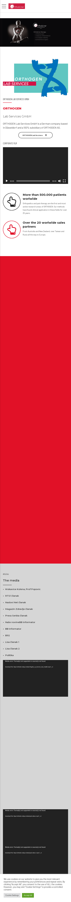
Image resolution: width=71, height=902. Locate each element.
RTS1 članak (12, 595)
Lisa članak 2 (12, 648)
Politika (9, 655)
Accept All (28, 895)
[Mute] (59, 180)
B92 (7, 635)
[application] (35, 165)
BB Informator (27, 622)
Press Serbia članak (16, 615)
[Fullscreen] (64, 180)
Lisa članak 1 (12, 642)
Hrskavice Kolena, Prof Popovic (22, 589)
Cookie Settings (12, 895)
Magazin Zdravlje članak (19, 609)
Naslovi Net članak (15, 602)
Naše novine (12, 622)
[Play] (6, 180)
